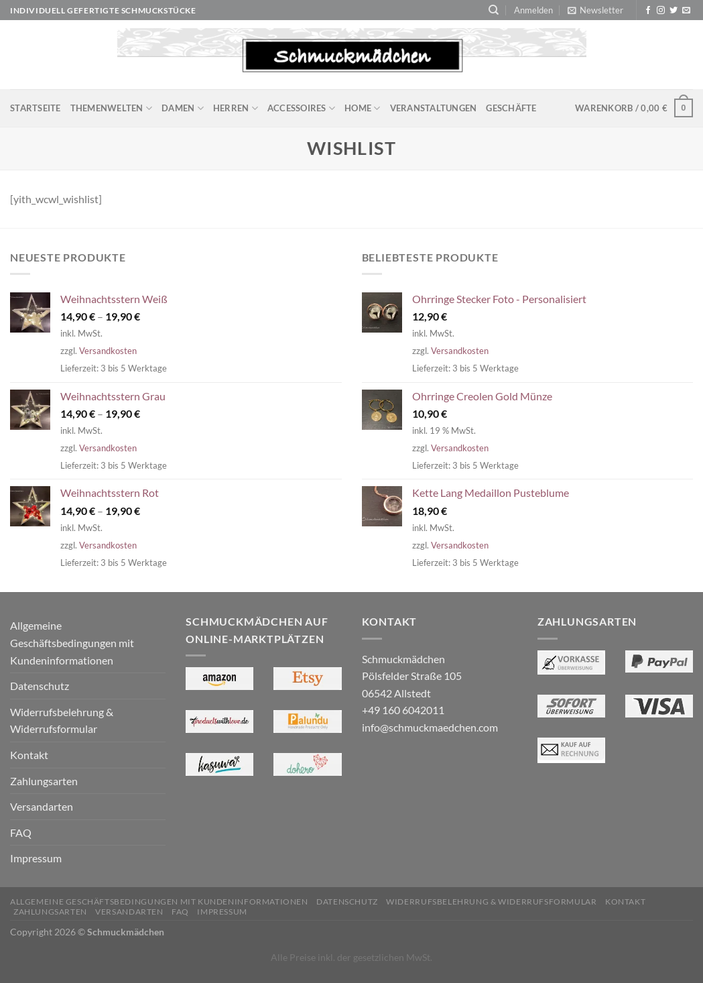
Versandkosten (108, 350)
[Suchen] (494, 10)
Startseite (35, 108)
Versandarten (41, 806)
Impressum (36, 858)
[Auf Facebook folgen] (648, 10)
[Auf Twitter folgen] (673, 10)
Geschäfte (511, 108)
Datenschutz (39, 685)
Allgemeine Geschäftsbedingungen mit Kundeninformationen (72, 642)
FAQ (20, 832)
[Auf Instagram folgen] (661, 10)
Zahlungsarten (44, 780)
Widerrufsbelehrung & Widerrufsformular (61, 720)
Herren (235, 108)
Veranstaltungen (433, 108)
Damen (183, 108)
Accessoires (301, 108)
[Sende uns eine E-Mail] (686, 10)
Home (362, 108)
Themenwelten (111, 108)
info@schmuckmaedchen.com (430, 727)
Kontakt (29, 754)
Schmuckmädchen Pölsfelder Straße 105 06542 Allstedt (412, 675)
